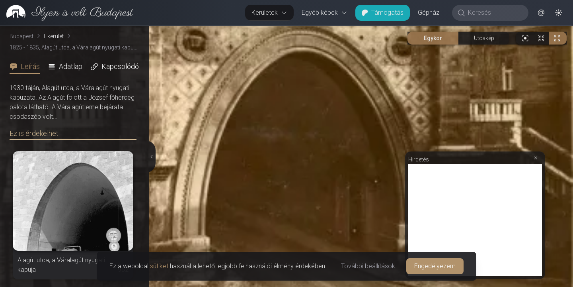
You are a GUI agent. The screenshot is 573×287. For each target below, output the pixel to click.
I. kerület (54, 36)
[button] (541, 13)
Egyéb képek (324, 12)
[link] (66, 12)
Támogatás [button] (382, 12)
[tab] (27, 66)
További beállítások (368, 266)
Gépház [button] (428, 12)
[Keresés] (494, 13)
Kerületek (269, 12)
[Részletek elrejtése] (151, 157)
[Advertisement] (475, 220)
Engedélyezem (435, 266)
